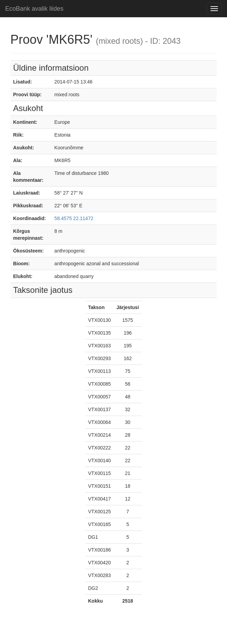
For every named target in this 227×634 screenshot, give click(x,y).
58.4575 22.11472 (74, 218)
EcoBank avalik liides (34, 8)
